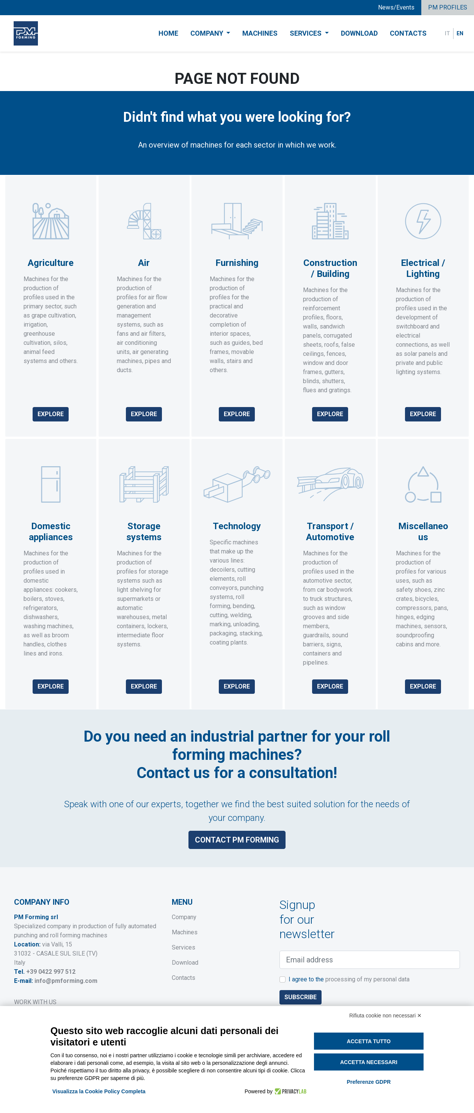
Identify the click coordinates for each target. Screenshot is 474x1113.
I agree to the (349, 979)
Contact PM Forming (236, 834)
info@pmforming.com (66, 980)
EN (460, 33)
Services (183, 947)
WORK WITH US (35, 1002)
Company (184, 917)
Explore (51, 414)
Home (168, 33)
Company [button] (207, 33)
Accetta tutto (369, 1041)
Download (359, 33)
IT (447, 33)
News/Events (396, 7)
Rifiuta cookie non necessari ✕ (385, 1015)
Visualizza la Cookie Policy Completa (99, 1091)
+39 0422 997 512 (50, 971)
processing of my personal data (367, 979)
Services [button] (306, 33)
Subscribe (300, 997)
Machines (260, 33)
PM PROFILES (447, 7)
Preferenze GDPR (369, 1082)
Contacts (408, 33)
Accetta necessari (368, 1062)
